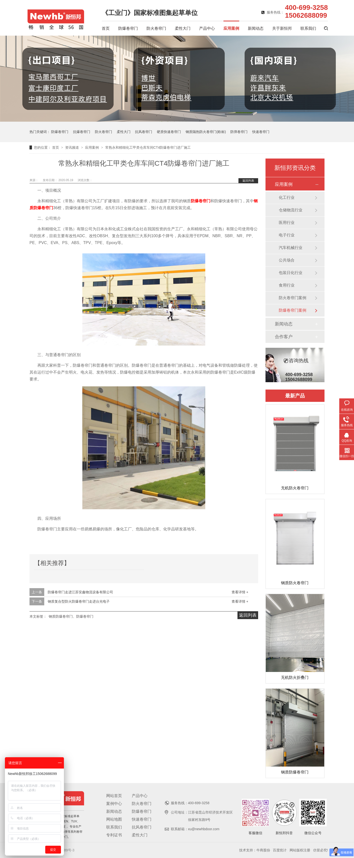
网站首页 (114, 796)
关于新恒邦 (282, 28)
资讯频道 (72, 147)
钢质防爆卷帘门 (295, 772)
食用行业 (287, 285)
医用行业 (287, 222)
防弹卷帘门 (239, 132)
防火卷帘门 (156, 28)
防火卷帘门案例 (292, 298)
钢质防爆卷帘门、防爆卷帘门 (71, 616)
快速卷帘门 (260, 132)
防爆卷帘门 (128, 28)
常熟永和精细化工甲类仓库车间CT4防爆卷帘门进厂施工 (148, 147)
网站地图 (114, 819)
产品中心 (207, 28)
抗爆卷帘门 (81, 132)
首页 (106, 28)
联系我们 (308, 28)
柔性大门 (183, 28)
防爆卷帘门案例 (292, 310)
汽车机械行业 (290, 248)
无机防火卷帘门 (295, 488)
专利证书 (114, 835)
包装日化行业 (290, 273)
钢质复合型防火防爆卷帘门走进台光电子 (79, 601)
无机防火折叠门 (295, 677)
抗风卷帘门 (143, 132)
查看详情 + (240, 592)
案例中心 (114, 803)
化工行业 (287, 197)
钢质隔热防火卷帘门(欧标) (206, 132)
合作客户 (284, 336)
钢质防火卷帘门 (295, 583)
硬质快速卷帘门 (169, 132)
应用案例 (231, 28)
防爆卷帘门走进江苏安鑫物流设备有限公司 (80, 592)
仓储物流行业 (290, 210)
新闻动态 (256, 28)
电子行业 (287, 235)
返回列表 (248, 180)
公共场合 (287, 260)
